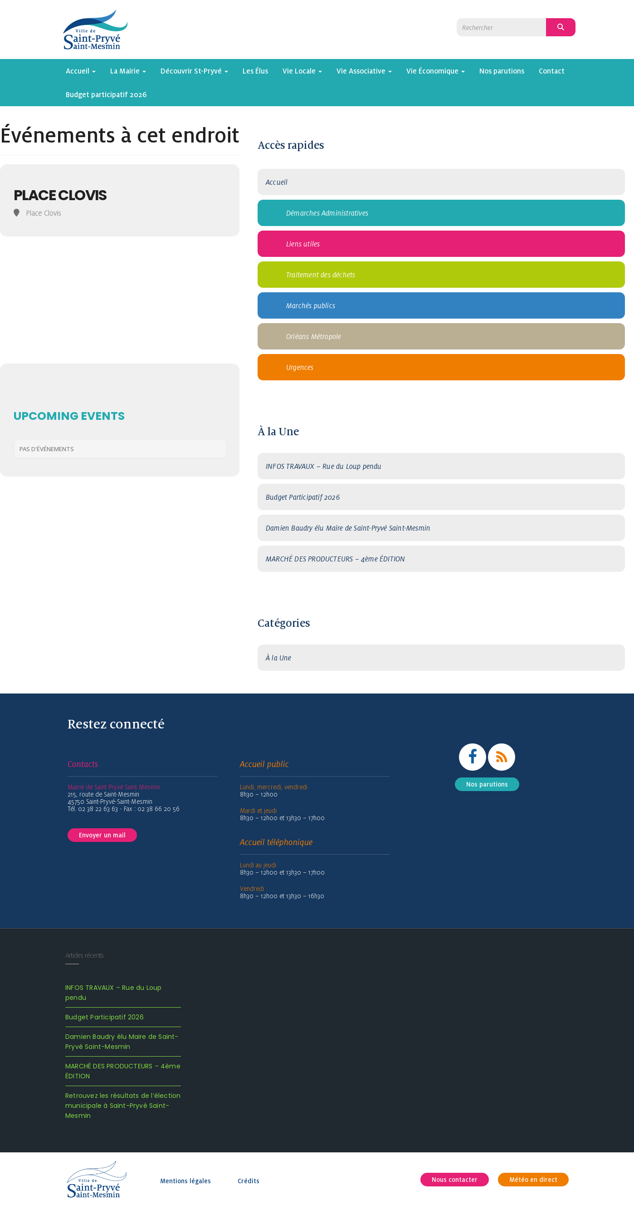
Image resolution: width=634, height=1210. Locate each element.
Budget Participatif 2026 (303, 497)
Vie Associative (364, 70)
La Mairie (128, 70)
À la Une (279, 657)
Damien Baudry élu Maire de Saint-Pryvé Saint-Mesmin (348, 527)
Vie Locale (302, 70)
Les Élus (255, 70)
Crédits (248, 1181)
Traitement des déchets (320, 274)
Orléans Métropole (313, 336)
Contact (552, 70)
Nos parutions (501, 70)
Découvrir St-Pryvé (194, 70)
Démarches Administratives (327, 212)
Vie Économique (435, 70)
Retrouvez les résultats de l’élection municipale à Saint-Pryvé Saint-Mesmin (122, 1105)
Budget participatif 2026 (106, 94)
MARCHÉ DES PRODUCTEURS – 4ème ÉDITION (335, 558)
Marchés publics (310, 305)
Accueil (81, 70)
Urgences (300, 367)
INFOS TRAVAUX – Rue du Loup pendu (324, 466)
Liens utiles (303, 243)
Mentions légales (185, 1181)
